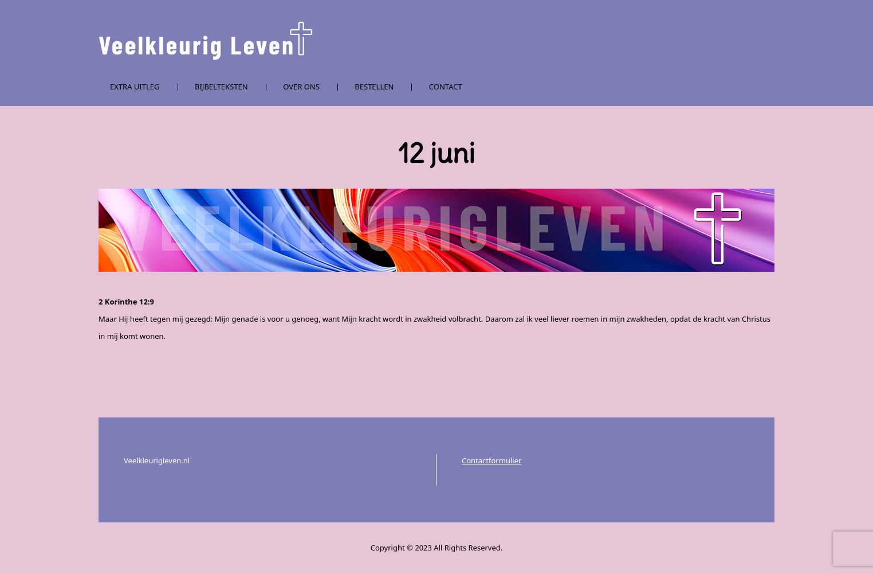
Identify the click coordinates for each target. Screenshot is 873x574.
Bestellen (374, 86)
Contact (445, 86)
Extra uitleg (135, 86)
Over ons (301, 86)
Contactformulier (491, 460)
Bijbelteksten (221, 86)
